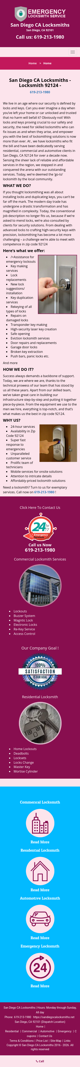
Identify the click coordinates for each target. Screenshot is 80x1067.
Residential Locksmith (40, 696)
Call (40, 1061)
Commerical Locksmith (40, 802)
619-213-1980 (49, 37)
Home (32, 63)
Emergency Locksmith (40, 946)
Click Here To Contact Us (40, 507)
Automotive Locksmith (40, 898)
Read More (40, 842)
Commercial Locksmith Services (40, 559)
